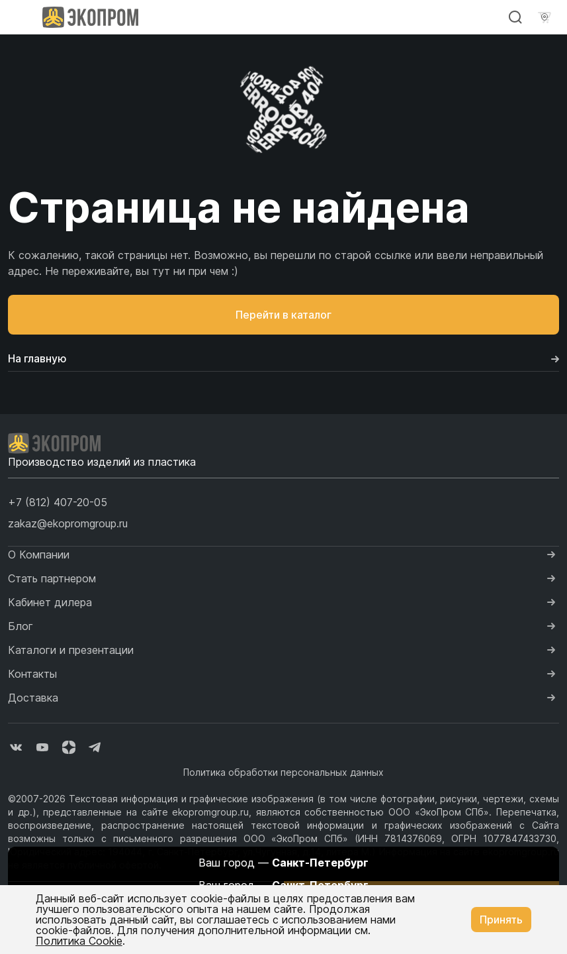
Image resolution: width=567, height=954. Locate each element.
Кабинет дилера (50, 602)
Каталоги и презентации (71, 650)
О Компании (38, 554)
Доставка (33, 697)
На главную (283, 358)
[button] (57, 502)
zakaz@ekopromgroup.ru (68, 523)
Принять (501, 919)
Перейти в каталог (283, 314)
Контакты (32, 673)
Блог (20, 626)
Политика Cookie (79, 940)
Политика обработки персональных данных (283, 772)
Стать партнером (52, 578)
